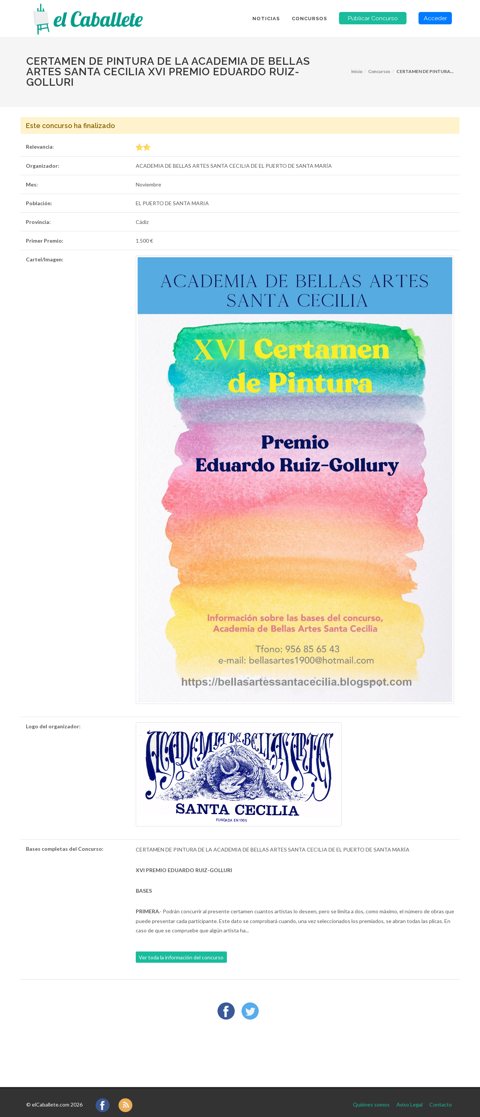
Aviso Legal (409, 1098)
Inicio (356, 71)
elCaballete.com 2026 (57, 1098)
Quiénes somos (371, 1098)
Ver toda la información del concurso (181, 957)
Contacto (440, 1098)
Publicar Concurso (373, 18)
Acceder (435, 18)
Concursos (379, 71)
